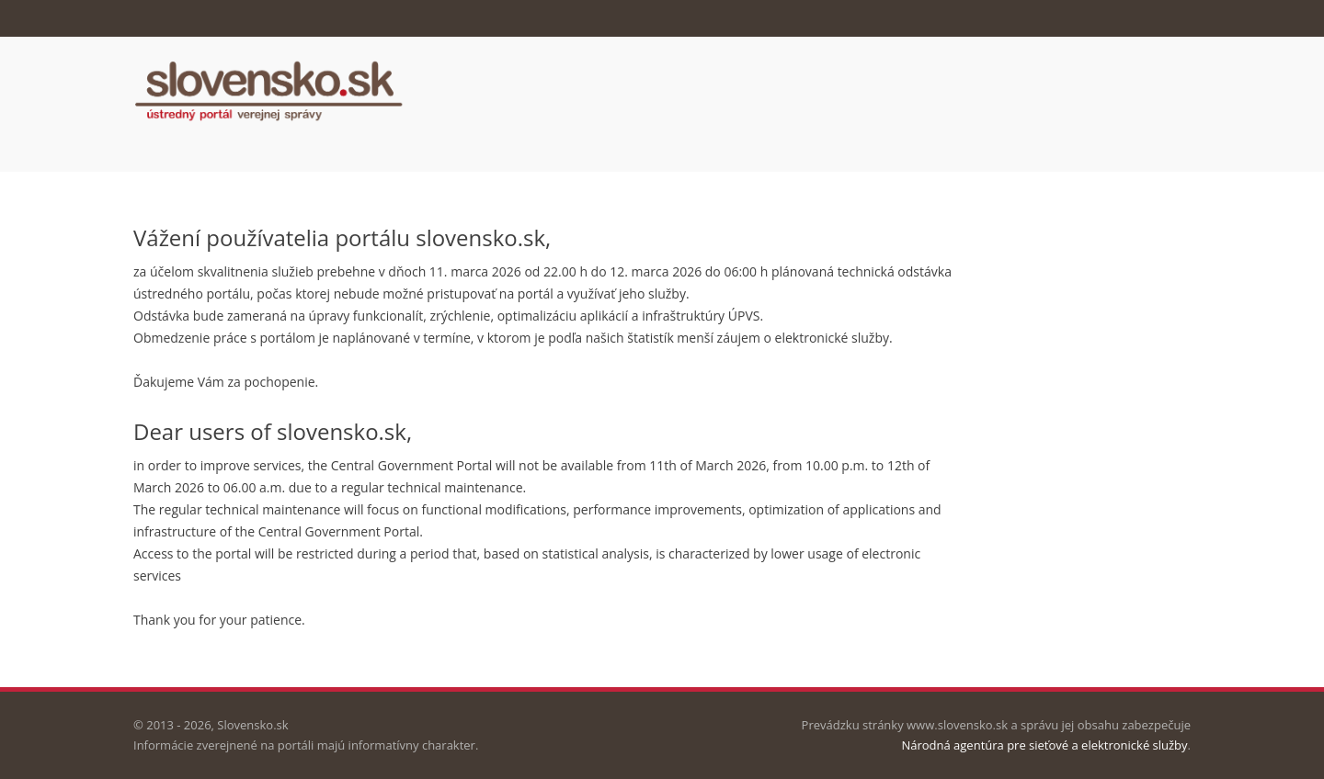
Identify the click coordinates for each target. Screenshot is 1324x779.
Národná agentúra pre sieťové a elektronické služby (1044, 745)
